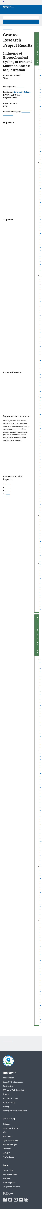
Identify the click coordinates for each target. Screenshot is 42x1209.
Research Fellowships (40, 891)
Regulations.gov (10, 1145)
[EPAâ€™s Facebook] (5, 1199)
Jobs (4, 1132)
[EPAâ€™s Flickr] (21, 1199)
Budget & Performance (13, 1082)
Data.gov (6, 1124)
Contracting (8, 1086)
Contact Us (7, 29)
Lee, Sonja (26, 95)
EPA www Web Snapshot (13, 1090)
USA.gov (6, 1153)
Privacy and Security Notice (15, 1111)
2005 (8, 484)
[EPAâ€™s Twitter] (10, 1199)
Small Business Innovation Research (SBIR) (40, 971)
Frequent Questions (11, 1187)
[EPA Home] (9, 10)
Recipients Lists (25, 109)
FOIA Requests (9, 1183)
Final (8, 494)
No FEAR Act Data (10, 1098)
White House (8, 1157)
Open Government (11, 1140)
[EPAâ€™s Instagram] (26, 1199)
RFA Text (13, 109)
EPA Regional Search (40, 586)
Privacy (6, 1106)
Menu (35, 10)
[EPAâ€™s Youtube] (15, 1199)
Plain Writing (9, 1102)
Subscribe (7, 1149)
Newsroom (7, 1136)
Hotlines (6, 1178)
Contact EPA (8, 1170)
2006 (8, 487)
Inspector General (10, 1128)
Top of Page (6, 496)
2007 (8, 491)
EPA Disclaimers (10, 1174)
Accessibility (8, 1078)
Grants (6, 1094)
